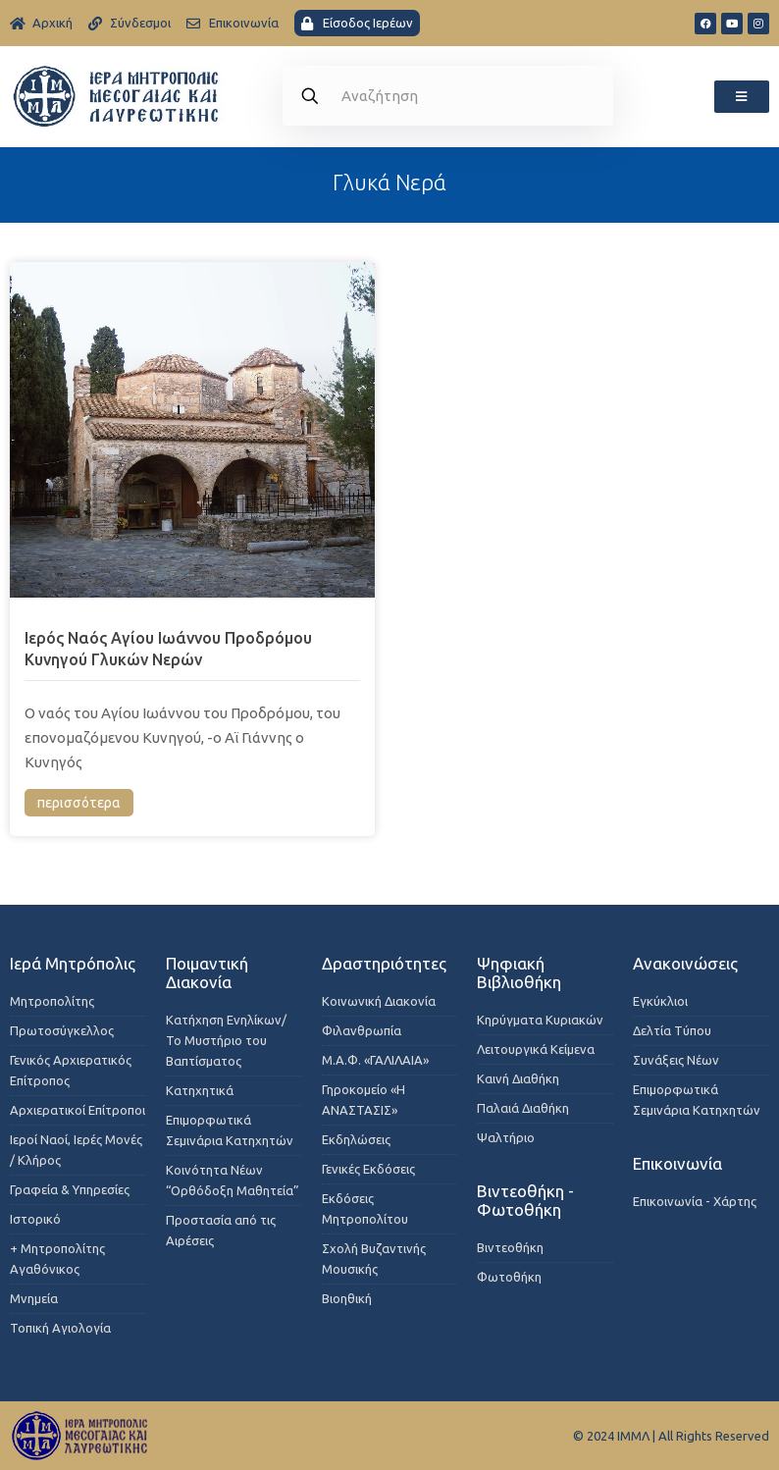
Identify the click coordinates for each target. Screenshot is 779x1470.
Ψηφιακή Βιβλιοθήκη (519, 972)
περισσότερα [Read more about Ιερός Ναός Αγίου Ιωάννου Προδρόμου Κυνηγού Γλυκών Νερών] (79, 803)
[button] (741, 96)
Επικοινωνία (677, 1163)
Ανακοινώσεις (685, 963)
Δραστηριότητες (384, 963)
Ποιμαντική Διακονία (207, 972)
